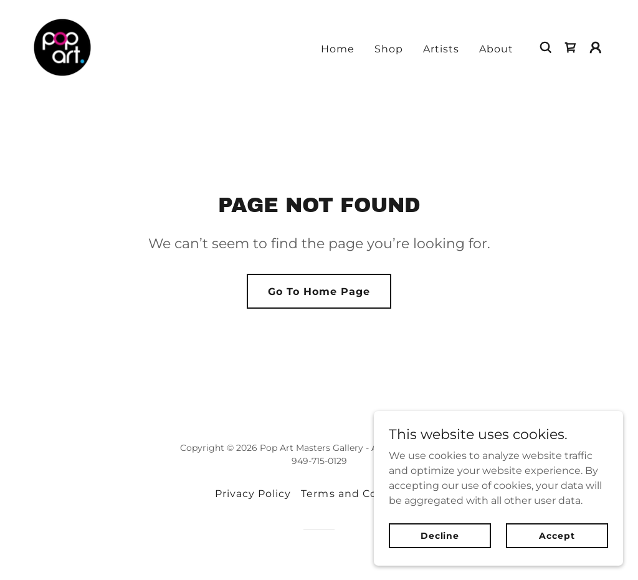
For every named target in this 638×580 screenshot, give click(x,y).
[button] (595, 47)
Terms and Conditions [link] (361, 494)
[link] (62, 46)
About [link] (496, 49)
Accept (556, 535)
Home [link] (338, 49)
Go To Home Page (319, 291)
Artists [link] (441, 49)
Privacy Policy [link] (253, 494)
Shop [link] (388, 49)
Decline (440, 535)
